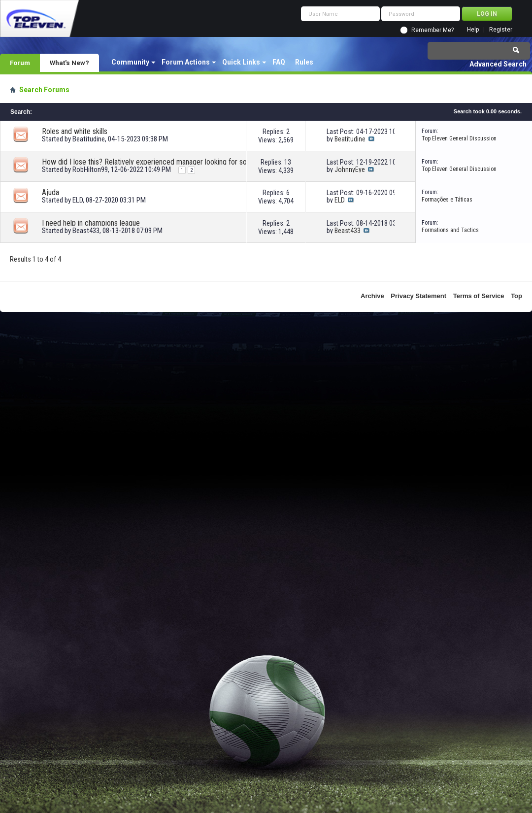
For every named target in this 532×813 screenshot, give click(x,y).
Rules (304, 62)
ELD (77, 200)
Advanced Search (498, 64)
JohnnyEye (349, 169)
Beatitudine (88, 139)
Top (516, 296)
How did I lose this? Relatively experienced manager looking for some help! (153, 162)
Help (473, 30)
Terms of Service (478, 296)
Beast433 (86, 230)
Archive (372, 296)
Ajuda (50, 192)
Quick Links (241, 62)
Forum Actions (186, 62)
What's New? (69, 63)
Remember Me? (432, 30)
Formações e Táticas (447, 199)
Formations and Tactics (450, 230)
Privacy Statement (418, 296)
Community (130, 62)
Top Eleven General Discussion (459, 138)
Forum (20, 63)
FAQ (278, 62)
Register (500, 30)
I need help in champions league (91, 223)
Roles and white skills (74, 131)
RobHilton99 (90, 169)
